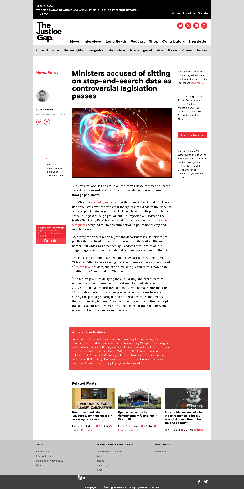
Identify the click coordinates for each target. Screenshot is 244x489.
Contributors (173, 41)
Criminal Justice (47, 50)
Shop (153, 41)
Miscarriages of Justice (146, 50)
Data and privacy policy (49, 460)
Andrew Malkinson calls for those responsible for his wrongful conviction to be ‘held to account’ (184, 417)
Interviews (93, 41)
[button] (204, 25)
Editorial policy (45, 456)
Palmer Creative (149, 487)
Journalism (117, 50)
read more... (197, 83)
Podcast (137, 41)
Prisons (187, 50)
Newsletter (198, 41)
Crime (98, 456)
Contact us (42, 451)
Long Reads (116, 41)
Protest (202, 50)
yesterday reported (104, 202)
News (75, 41)
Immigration (96, 50)
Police (172, 50)
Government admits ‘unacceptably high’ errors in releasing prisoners (92, 415)
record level (83, 267)
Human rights (73, 50)
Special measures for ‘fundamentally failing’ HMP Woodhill (137, 415)
